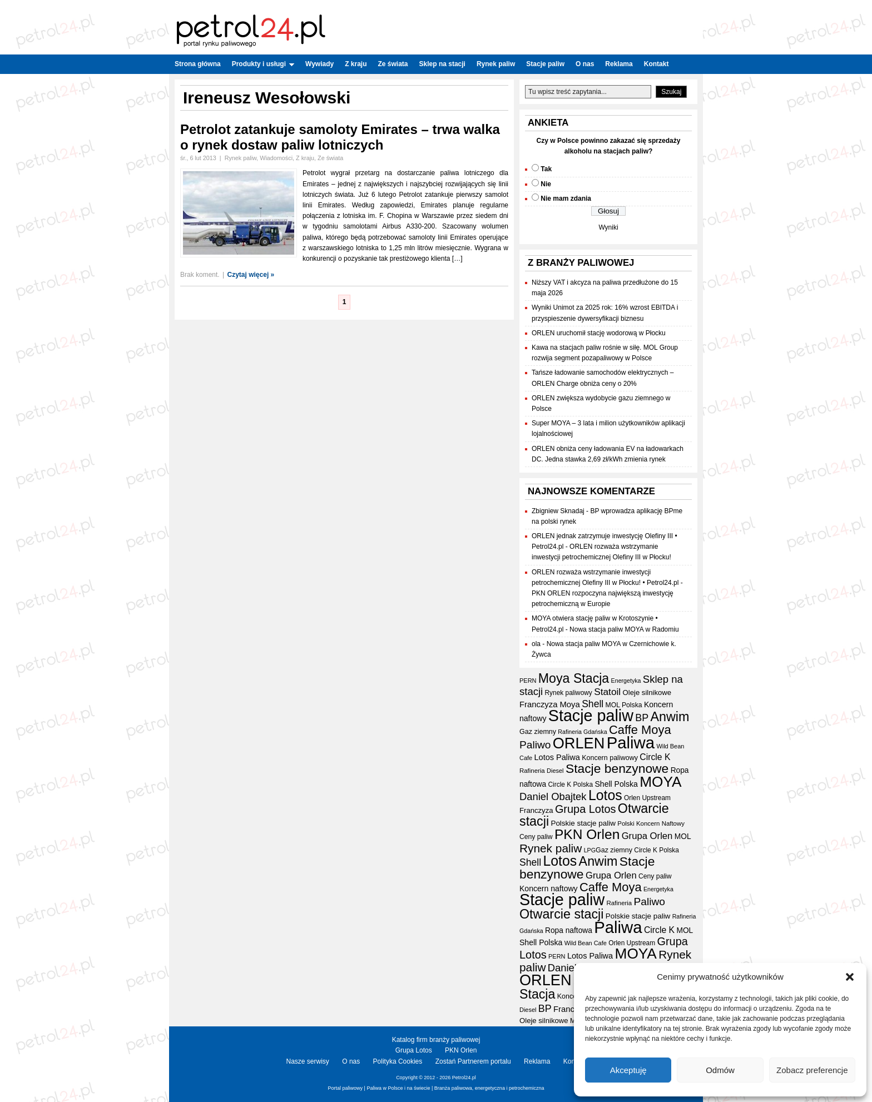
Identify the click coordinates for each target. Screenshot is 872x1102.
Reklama (618, 64)
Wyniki (608, 227)
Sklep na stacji (442, 64)
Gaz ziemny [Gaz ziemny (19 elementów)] (537, 732)
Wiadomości (276, 158)
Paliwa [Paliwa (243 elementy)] (631, 742)
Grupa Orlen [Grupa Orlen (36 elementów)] (647, 836)
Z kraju (355, 64)
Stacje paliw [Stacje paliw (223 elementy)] (590, 715)
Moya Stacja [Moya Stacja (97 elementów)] (573, 678)
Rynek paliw (496, 64)
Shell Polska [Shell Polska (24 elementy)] (615, 784)
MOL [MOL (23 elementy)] (683, 836)
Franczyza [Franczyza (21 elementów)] (536, 810)
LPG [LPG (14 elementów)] (590, 850)
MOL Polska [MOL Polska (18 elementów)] (624, 705)
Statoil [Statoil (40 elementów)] (607, 691)
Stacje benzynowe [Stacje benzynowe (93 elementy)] (617, 768)
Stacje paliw (545, 64)
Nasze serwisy (307, 1061)
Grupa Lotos (413, 1050)
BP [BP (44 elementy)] (641, 717)
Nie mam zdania (566, 198)
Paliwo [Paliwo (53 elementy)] (535, 745)
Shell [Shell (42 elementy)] (592, 703)
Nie (546, 184)
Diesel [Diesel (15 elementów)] (555, 770)
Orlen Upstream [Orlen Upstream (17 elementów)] (647, 798)
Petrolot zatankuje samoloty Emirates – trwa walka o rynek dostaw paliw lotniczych (340, 137)
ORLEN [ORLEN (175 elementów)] (579, 743)
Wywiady (319, 64)
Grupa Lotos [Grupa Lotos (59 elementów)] (585, 809)
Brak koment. (200, 275)
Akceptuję (628, 1070)
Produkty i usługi (263, 64)
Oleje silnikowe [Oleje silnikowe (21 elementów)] (647, 692)
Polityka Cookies (398, 1061)
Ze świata (393, 64)
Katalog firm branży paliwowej (436, 1040)
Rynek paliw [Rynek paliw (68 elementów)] (550, 848)
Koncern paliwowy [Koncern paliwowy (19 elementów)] (610, 758)
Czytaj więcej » (251, 275)
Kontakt (656, 64)
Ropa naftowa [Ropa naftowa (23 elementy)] (568, 930)
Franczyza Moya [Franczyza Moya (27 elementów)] (549, 704)
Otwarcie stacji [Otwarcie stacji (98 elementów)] (561, 914)
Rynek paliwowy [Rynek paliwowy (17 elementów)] (568, 693)
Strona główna (198, 64)
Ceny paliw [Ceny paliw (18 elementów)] (536, 837)
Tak (546, 169)
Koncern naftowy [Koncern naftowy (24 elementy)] (548, 888)
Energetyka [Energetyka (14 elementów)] (626, 680)
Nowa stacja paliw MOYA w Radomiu (624, 629)
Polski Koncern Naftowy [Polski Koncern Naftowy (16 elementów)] (651, 823)
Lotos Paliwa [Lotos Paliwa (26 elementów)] (557, 757)
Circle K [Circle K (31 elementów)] (655, 757)
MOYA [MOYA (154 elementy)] (660, 781)
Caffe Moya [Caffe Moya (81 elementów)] (640, 730)
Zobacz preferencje (812, 1070)
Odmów (720, 1070)
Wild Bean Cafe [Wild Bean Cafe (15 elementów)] (585, 943)
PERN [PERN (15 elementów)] (527, 680)
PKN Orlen (461, 1050)
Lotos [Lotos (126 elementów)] (605, 795)
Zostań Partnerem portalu (473, 1061)
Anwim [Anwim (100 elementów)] (670, 716)
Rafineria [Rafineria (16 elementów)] (532, 770)
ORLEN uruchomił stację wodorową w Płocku (599, 333)
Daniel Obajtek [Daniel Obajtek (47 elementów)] (553, 796)
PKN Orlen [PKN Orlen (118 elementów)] (587, 834)
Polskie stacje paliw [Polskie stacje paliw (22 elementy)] (583, 823)
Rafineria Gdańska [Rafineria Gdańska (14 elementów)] (582, 731)
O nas (585, 64)
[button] (849, 976)
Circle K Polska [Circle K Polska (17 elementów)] (570, 784)
